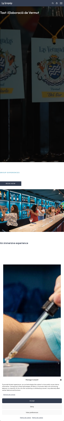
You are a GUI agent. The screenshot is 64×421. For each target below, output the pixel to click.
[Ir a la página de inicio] (7, 3)
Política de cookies (25, 417)
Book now (10, 183)
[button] (61, 380)
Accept (32, 401)
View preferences (32, 412)
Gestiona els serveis (9, 394)
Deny (32, 407)
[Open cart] (57, 3)
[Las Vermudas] (53, 3)
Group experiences (10, 173)
